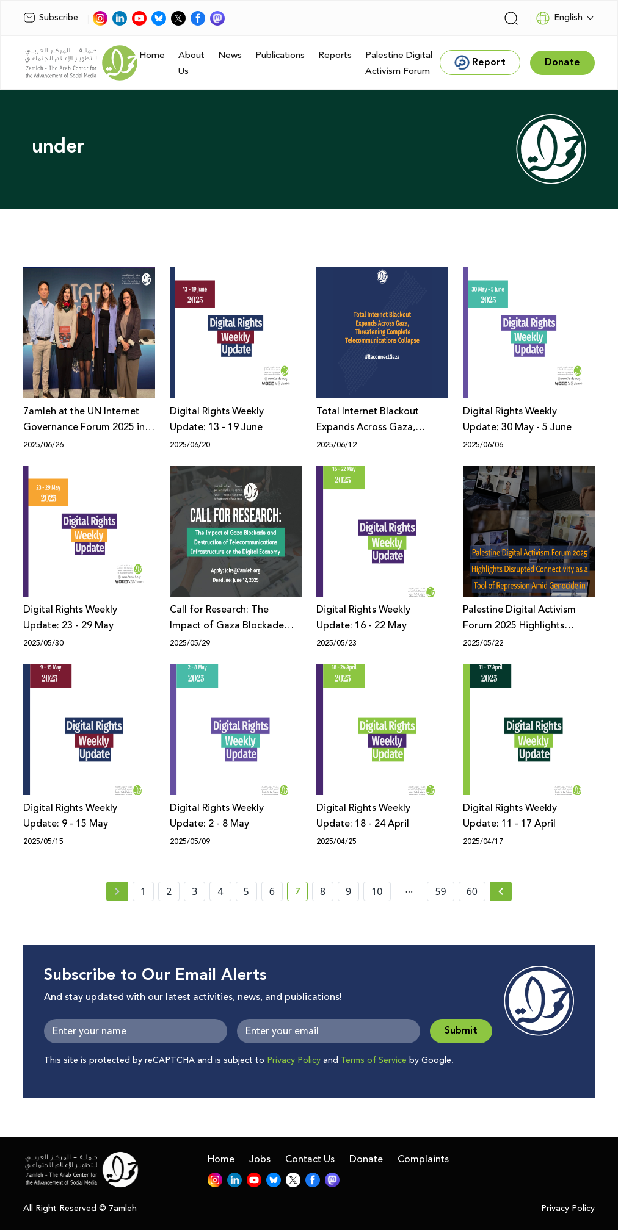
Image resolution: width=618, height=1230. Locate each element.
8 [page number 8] (322, 891)
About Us (191, 63)
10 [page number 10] (376, 891)
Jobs (260, 1159)
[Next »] (501, 891)
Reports (335, 55)
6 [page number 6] (272, 891)
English (559, 18)
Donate (366, 1159)
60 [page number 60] (472, 891)
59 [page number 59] (440, 891)
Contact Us (310, 1159)
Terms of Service (374, 1060)
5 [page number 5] (246, 891)
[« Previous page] (117, 891)
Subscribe (50, 17)
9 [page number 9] (348, 891)
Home (152, 55)
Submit (461, 1030)
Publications (280, 55)
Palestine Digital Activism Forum (398, 63)
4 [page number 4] (220, 891)
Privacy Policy (294, 1060)
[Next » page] (501, 891)
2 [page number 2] (169, 891)
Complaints (423, 1159)
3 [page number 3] (194, 891)
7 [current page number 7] (301, 893)
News (230, 55)
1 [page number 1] (143, 891)
